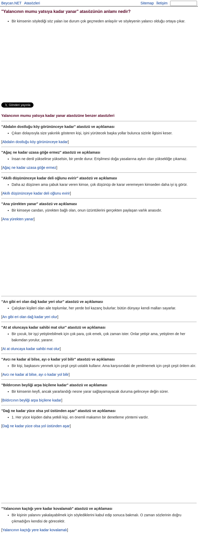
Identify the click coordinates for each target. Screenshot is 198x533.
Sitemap (147, 3)
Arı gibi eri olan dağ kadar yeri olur (29, 317)
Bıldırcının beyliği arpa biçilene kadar (31, 400)
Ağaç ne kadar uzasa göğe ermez (29, 167)
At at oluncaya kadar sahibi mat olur (31, 349)
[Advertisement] (99, 63)
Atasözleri (32, 3)
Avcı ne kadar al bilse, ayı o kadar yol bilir (35, 374)
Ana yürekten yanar (18, 219)
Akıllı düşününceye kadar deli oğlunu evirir (36, 193)
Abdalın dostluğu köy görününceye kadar (35, 142)
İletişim (162, 3)
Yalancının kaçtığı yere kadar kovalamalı (34, 530)
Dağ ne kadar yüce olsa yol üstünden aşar (36, 426)
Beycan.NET (11, 3)
